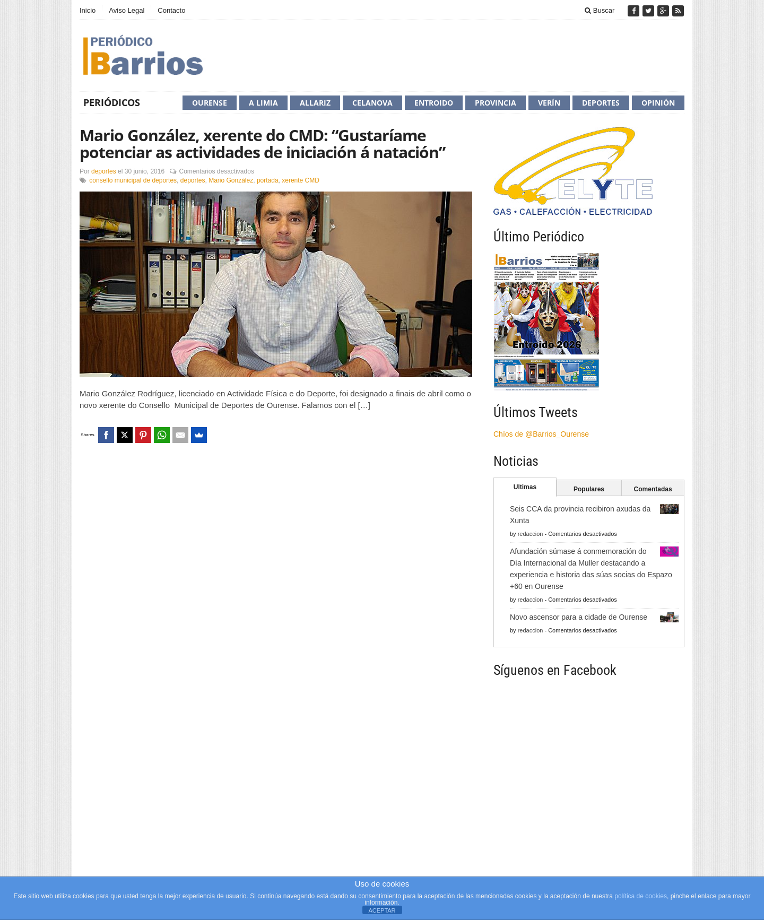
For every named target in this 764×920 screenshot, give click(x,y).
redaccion (530, 534)
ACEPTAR (381, 910)
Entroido (433, 103)
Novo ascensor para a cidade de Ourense (578, 617)
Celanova (372, 103)
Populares (589, 489)
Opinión (658, 103)
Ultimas (525, 487)
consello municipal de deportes (133, 180)
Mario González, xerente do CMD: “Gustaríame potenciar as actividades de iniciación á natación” (262, 143)
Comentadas (653, 489)
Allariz (315, 103)
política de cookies (640, 896)
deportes (103, 171)
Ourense (209, 103)
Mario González (231, 180)
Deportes (601, 103)
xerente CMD (300, 180)
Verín (549, 103)
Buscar (599, 10)
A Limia (263, 103)
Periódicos (111, 102)
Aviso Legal (126, 10)
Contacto (171, 10)
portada (268, 180)
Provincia (495, 103)
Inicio (88, 10)
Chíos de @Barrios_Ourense (541, 434)
